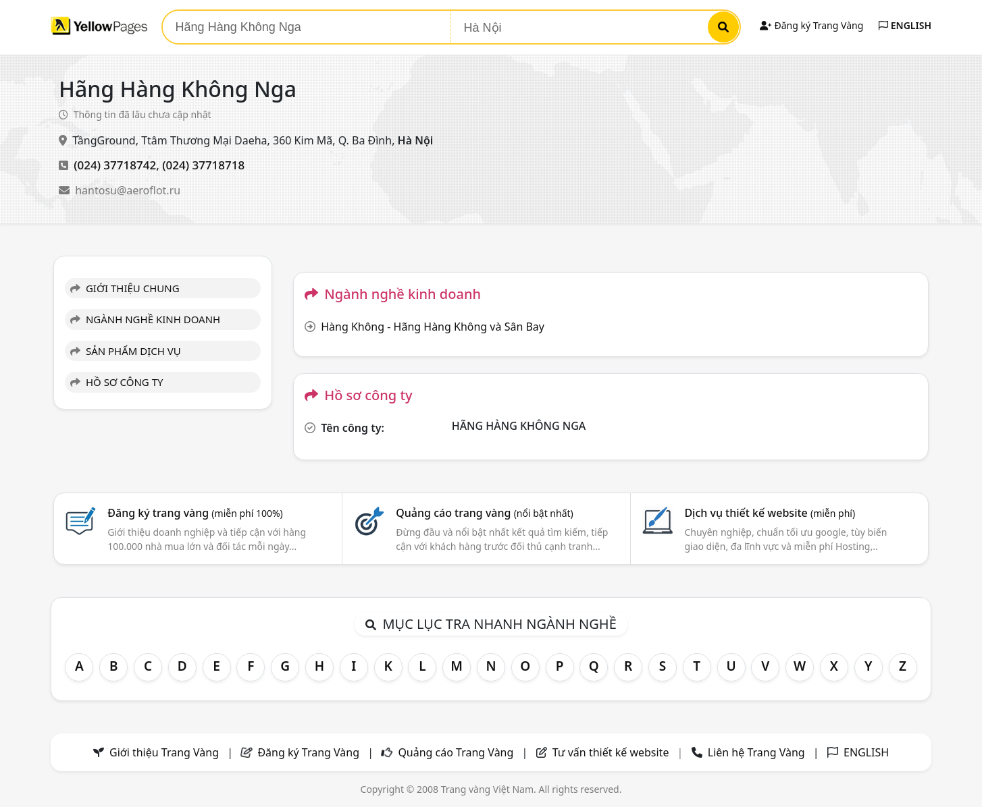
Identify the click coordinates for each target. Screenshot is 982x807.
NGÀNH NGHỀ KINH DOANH (145, 319)
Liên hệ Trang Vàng (756, 752)
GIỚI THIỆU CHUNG (125, 288)
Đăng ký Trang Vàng (811, 25)
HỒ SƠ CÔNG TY (116, 382)
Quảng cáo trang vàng (484, 512)
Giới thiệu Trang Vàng (164, 752)
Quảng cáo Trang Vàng (455, 752)
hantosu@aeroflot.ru (127, 190)
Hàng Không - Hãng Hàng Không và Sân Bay (432, 326)
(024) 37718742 (115, 165)
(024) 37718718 (203, 165)
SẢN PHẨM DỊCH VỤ (125, 351)
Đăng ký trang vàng (195, 512)
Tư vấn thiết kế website (612, 752)
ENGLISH (905, 25)
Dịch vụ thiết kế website (769, 512)
